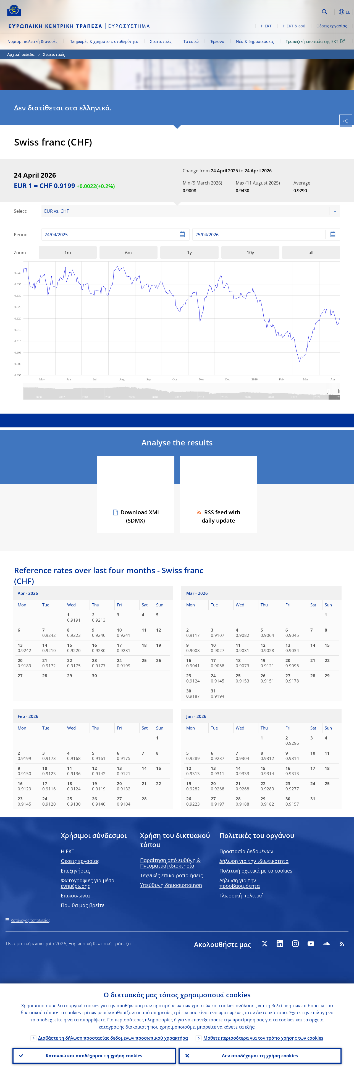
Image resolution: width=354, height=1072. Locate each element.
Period (21, 235)
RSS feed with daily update (218, 516)
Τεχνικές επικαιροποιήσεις (171, 875)
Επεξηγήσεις (75, 870)
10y (250, 253)
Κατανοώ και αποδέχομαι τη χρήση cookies (94, 1056)
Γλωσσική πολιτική (241, 895)
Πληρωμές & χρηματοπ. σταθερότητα (103, 41)
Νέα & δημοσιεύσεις (255, 41)
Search (324, 12)
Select (20, 211)
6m (128, 253)
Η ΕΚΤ (266, 25)
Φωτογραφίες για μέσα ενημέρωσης (87, 883)
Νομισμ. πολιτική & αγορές (32, 41)
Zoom (20, 253)
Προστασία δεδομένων (246, 851)
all (311, 253)
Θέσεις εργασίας (331, 25)
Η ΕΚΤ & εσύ (294, 25)
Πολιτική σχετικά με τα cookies (255, 870)
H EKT (67, 851)
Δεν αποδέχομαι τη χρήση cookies (260, 1056)
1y (189, 253)
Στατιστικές (161, 41)
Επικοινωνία (75, 895)
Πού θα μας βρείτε (82, 905)
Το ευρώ (191, 41)
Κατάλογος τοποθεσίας (30, 920)
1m (67, 253)
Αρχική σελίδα (21, 54)
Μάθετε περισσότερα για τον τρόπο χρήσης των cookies (263, 1038)
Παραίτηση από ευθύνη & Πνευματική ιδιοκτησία (170, 863)
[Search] (292, 11)
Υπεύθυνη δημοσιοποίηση (171, 885)
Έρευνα (217, 41)
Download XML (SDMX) (140, 516)
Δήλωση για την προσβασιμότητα (239, 883)
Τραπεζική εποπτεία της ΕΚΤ (316, 41)
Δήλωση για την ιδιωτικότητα (254, 861)
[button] (333, 12)
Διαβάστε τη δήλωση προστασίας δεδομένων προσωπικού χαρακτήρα (113, 1038)
